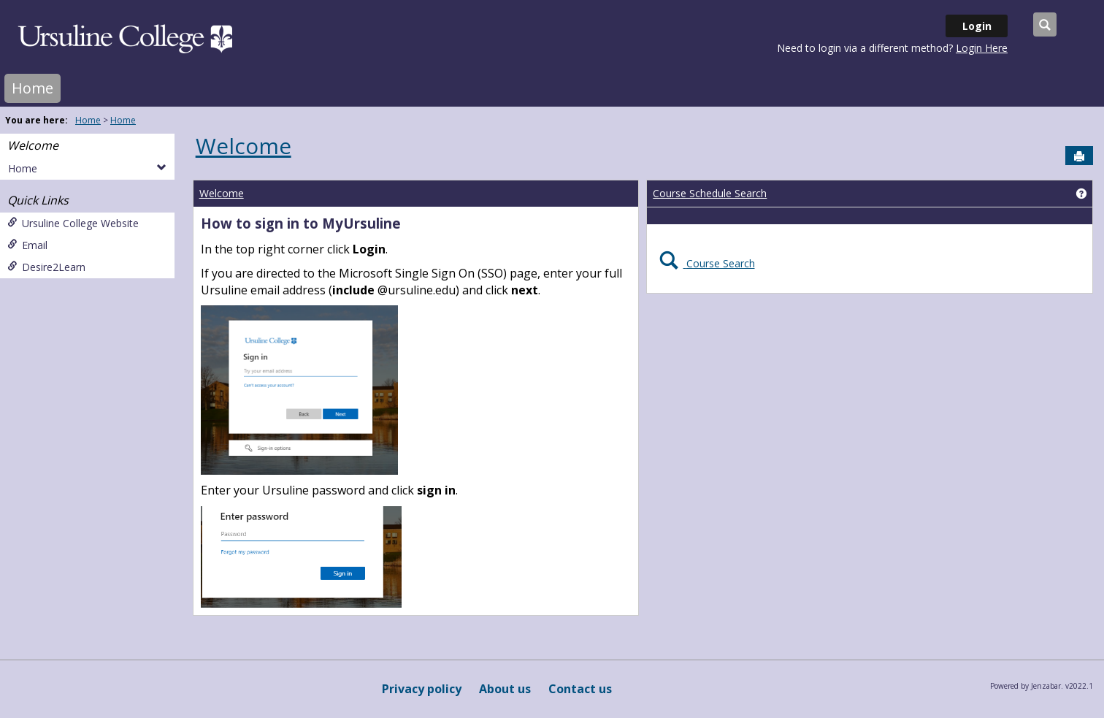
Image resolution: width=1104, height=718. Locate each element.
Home (32, 88)
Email (27, 245)
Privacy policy (421, 689)
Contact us (580, 689)
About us (505, 689)
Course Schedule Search (710, 193)
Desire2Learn (46, 267)
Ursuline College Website (73, 223)
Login (977, 26)
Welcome (32, 145)
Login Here (982, 48)
